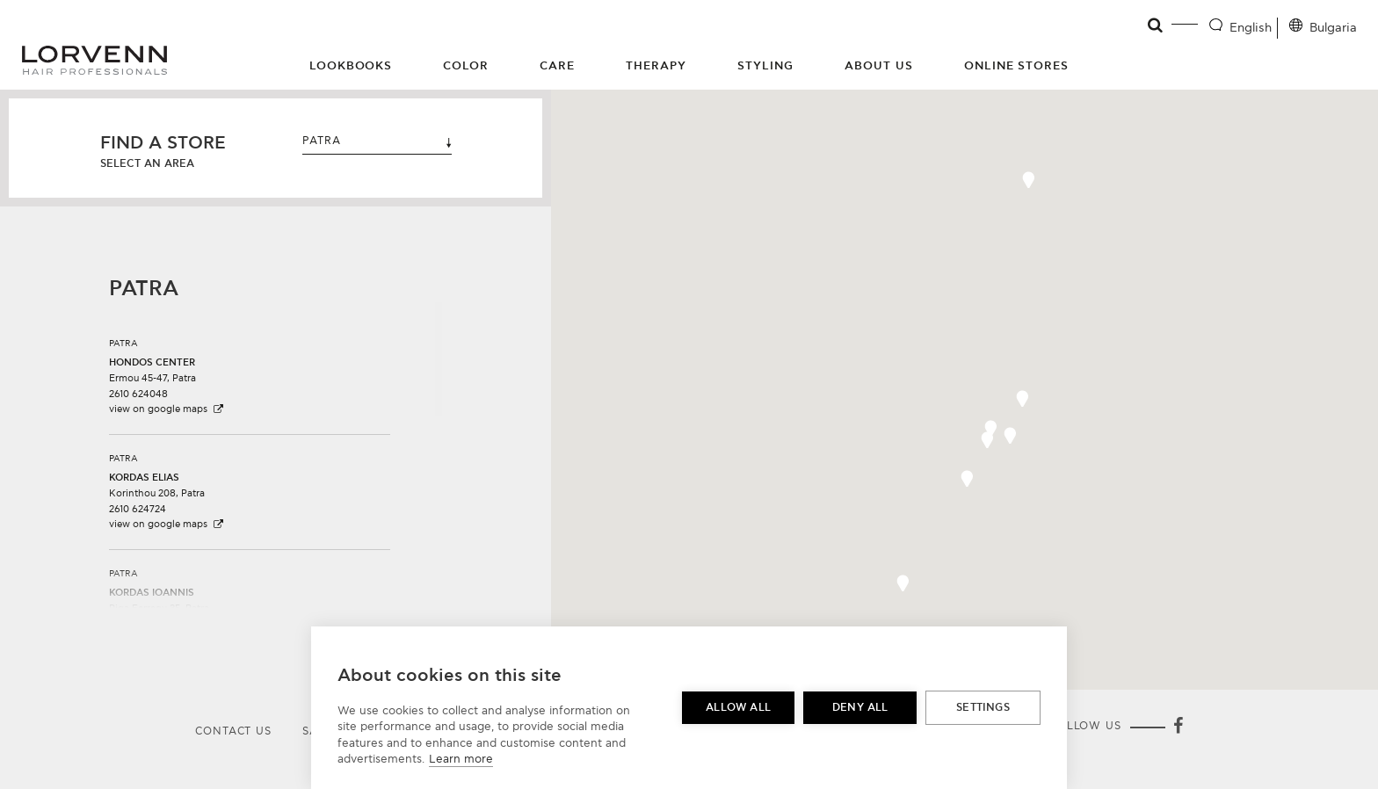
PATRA (377, 141)
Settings (983, 707)
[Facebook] (1177, 727)
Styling (765, 66)
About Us (879, 66)
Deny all (860, 707)
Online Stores (1017, 66)
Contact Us (233, 731)
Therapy (656, 66)
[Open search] (1156, 25)
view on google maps (167, 409)
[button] (249, 369)
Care (557, 66)
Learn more (461, 759)
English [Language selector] (1250, 27)
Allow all (738, 707)
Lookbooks (351, 66)
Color (466, 66)
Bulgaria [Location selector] (1333, 27)
